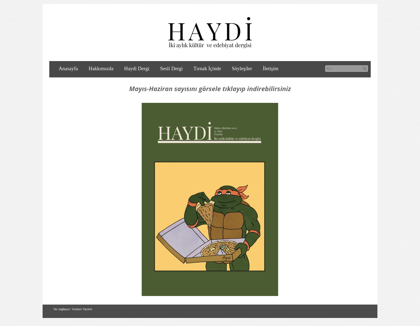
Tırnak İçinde (207, 68)
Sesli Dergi (171, 68)
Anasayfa (68, 68)
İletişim (270, 68)
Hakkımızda (101, 68)
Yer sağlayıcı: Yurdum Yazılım (72, 309)
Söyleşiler (242, 68)
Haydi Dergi (136, 68)
